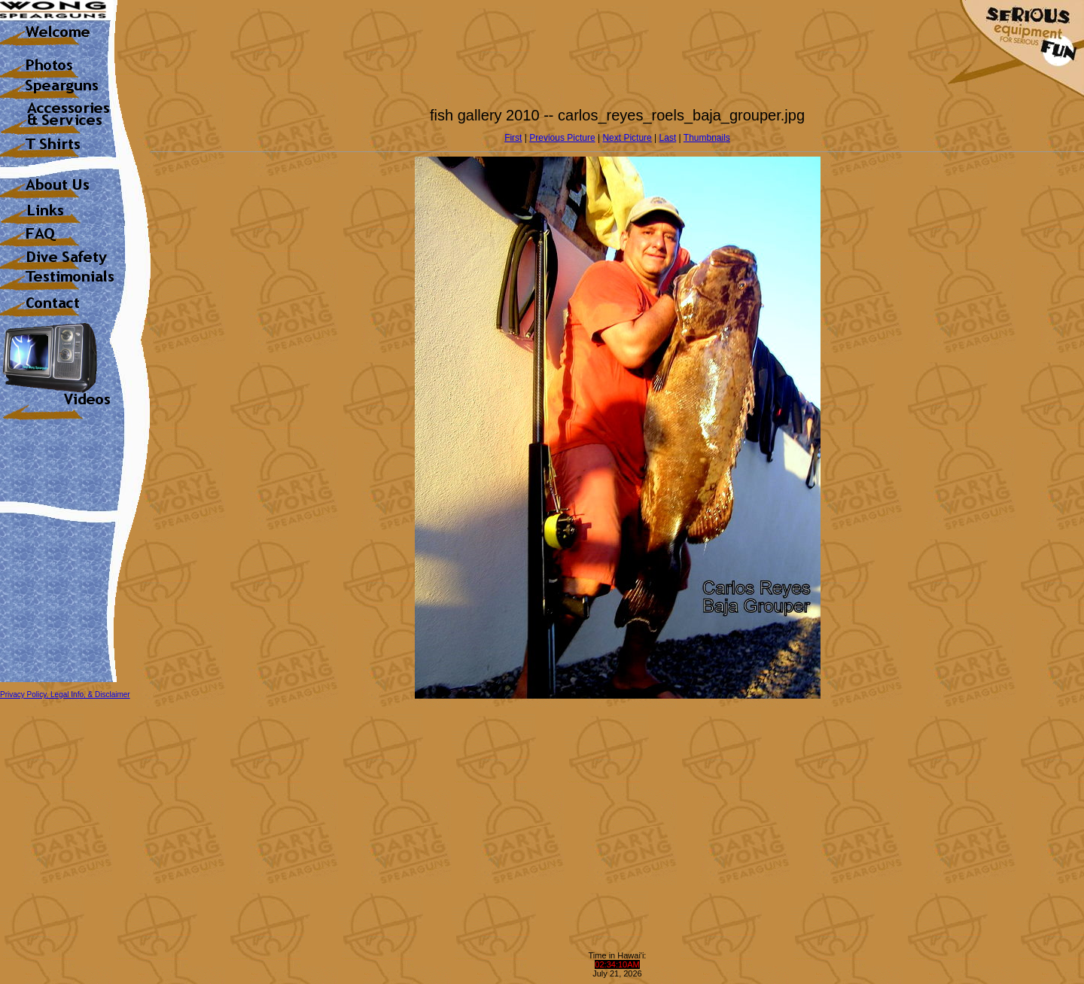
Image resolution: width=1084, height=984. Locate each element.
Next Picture (626, 138)
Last (668, 138)
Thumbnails (707, 138)
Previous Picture (562, 138)
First (513, 138)
